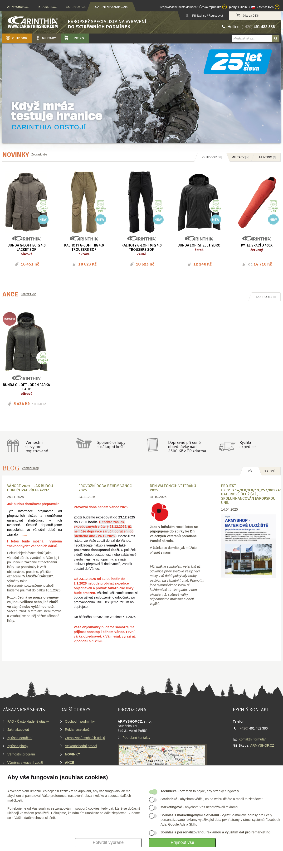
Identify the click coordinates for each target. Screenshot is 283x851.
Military (45, 38)
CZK (273, 7)
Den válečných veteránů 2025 (173, 488)
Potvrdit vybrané (108, 842)
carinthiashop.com (111, 7)
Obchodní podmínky (80, 721)
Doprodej (266, 297)
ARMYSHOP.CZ (262, 745)
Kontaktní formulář (252, 739)
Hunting (73, 38)
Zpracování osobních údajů (85, 738)
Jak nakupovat (18, 729)
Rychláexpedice (247, 444)
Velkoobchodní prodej (81, 746)
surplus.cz (76, 7)
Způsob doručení (19, 738)
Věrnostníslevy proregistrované (36, 447)
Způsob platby (17, 746)
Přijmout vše (182, 842)
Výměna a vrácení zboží (25, 762)
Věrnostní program (21, 754)
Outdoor (16, 38)
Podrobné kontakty (136, 738)
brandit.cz (47, 7)
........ (23, 534)
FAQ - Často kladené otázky (28, 721)
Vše (251, 471)
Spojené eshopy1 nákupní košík (111, 444)
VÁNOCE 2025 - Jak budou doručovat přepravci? (30, 488)
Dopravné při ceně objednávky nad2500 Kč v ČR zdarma (187, 447)
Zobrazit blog (30, 468)
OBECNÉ (269, 471)
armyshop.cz (18, 7)
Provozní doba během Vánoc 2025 (105, 488)
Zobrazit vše (39, 154)
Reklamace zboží (77, 729)
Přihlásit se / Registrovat (207, 15)
